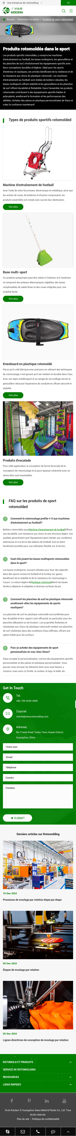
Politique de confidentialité (45, 1119)
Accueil (10, 19)
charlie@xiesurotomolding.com (32, 716)
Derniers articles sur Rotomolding (38, 834)
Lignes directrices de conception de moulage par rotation (35, 1040)
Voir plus (13, 206)
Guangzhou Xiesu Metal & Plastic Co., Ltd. (43, 1110)
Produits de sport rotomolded (58, 19)
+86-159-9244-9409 (27, 701)
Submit (17, 818)
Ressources (11, 1077)
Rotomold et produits (28, 19)
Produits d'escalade (17, 460)
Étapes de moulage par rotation (21, 969)
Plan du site (23, 1119)
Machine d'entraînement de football (28, 185)
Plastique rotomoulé (41, 582)
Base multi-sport (15, 272)
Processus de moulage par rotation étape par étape (32, 899)
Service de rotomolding (19, 1069)
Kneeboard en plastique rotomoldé (27, 364)
